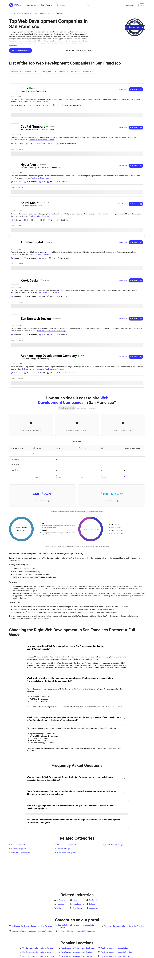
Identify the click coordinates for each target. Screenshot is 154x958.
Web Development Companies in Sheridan (116, 923)
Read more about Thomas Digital (41, 254)
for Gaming (61, 871)
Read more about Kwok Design (50, 293)
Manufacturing (78, 875)
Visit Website (136, 89)
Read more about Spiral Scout (40, 216)
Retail (75, 871)
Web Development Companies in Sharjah (76, 923)
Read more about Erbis (41, 102)
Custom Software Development (114, 845)
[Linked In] (138, 953)
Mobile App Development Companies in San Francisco (32, 897)
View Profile (123, 89)
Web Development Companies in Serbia (36, 923)
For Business (129, 5)
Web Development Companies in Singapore (38, 927)
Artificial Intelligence (64, 849)
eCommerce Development (66, 853)
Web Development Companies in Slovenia (116, 927)
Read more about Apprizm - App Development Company (44, 369)
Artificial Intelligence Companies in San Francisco (76, 902)
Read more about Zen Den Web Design (51, 331)
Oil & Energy (77, 879)
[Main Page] (15, 5)
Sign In (141, 5)
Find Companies (32, 5)
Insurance (60, 875)
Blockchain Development (20, 853)
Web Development (18, 845)
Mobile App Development (66, 845)
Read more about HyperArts (41, 178)
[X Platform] (141, 953)
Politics (92, 875)
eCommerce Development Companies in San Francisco (32, 902)
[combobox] (16, 72)
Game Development (18, 849)
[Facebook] (144, 953)
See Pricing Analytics (20, 50)
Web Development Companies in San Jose (38, 919)
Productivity (93, 871)
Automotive (93, 879)
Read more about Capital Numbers (41, 140)
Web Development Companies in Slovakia (76, 927)
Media (59, 879)
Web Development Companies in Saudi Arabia (78, 919)
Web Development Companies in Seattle (115, 919)
